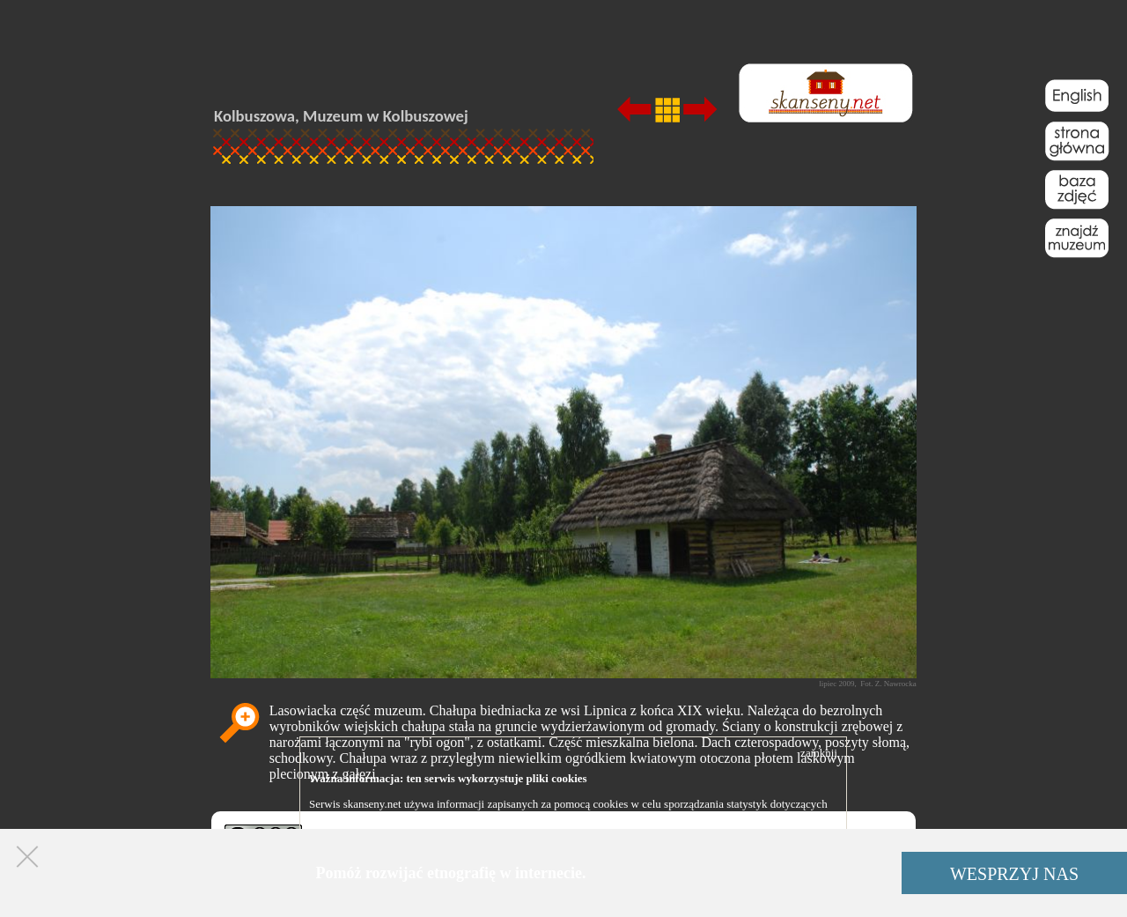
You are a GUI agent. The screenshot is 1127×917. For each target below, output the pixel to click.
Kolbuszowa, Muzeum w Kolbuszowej (341, 116)
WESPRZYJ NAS (1014, 874)
